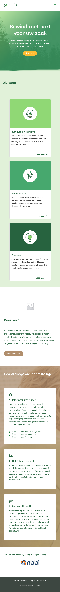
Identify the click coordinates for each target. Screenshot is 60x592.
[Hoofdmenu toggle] (55, 5)
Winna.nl (36, 586)
